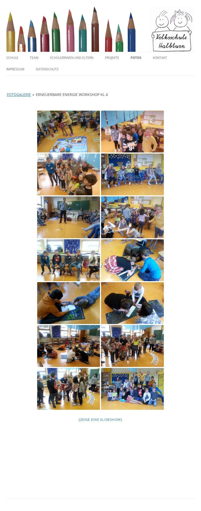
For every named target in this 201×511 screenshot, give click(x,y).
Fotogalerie (19, 94)
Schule (12, 57)
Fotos (136, 57)
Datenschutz (47, 69)
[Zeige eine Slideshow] (100, 419)
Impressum (15, 69)
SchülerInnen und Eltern (71, 57)
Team (34, 57)
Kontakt (160, 57)
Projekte (112, 57)
